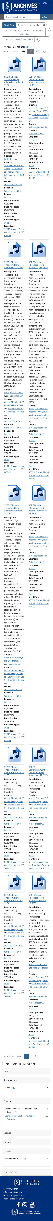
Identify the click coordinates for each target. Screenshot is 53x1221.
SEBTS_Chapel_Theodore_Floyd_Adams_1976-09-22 (39, 603)
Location (8, 1151)
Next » (27, 46)
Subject (7, 1132)
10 (17, 51)
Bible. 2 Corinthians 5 (38, 964)
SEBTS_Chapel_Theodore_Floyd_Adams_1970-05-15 (14, 469)
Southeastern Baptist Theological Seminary (39, 117)
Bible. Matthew (16, 395)
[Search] (22, 17)
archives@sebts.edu (13, 184)
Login (46, 3)
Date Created (10, 1172)
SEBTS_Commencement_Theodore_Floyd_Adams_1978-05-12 (39, 865)
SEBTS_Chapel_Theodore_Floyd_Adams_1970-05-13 (39, 475)
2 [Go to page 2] (30, 1056)
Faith (6, 392)
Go (44, 16)
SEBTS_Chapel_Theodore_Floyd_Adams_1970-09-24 (14, 737)
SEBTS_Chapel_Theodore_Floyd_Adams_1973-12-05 (14, 993)
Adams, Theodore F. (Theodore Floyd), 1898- (14, 175)
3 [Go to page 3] (35, 1056)
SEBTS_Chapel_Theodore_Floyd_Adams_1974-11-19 (39, 175)
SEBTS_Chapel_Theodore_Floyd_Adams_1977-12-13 (14, 865)
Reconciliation (14, 664)
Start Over (9, 25)
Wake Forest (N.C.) (12, 191)
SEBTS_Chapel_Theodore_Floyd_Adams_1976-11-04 (14, 232)
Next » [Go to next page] (19, 1056)
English (35, 3)
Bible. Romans (10, 159)
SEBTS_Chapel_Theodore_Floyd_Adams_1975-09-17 (39, 1044)
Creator (7, 1101)
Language (8, 1142)
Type (6, 1070)
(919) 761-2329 (11, 1189)
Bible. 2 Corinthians (12, 657)
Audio (6, 222)
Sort (6, 51)
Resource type (10, 1080)
